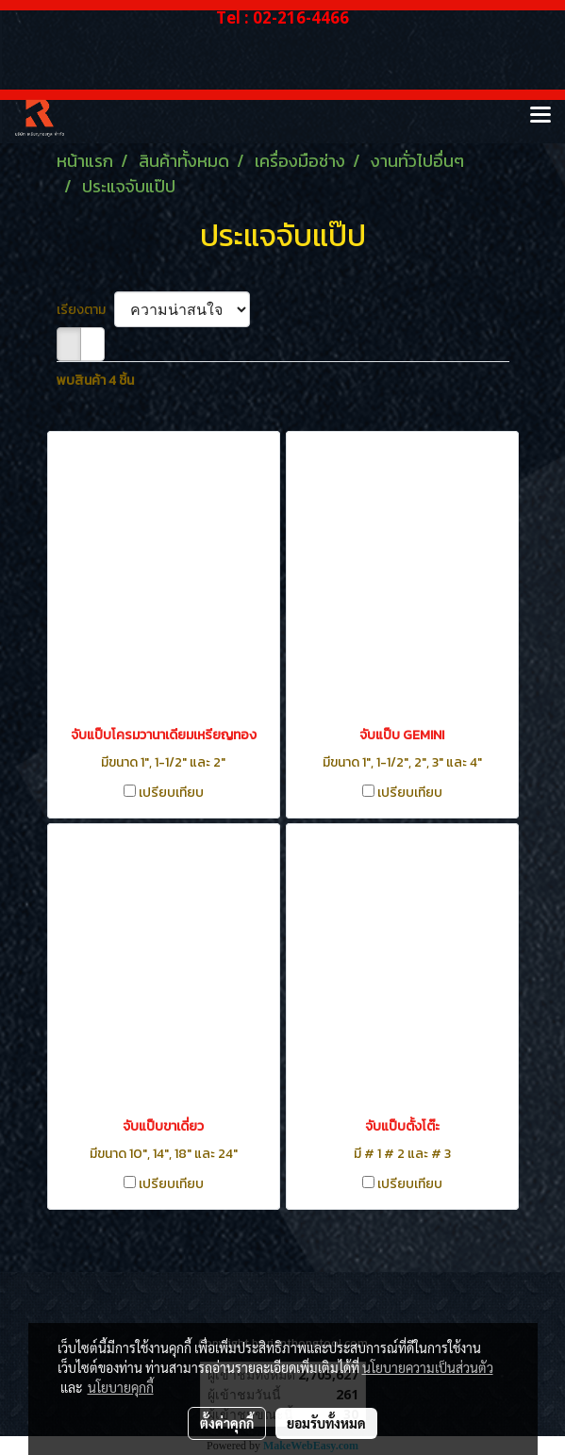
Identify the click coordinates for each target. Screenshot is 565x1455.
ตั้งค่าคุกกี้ (227, 1422)
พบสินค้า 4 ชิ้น (95, 380)
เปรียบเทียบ (171, 793)
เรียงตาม (85, 310)
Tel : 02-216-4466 (282, 17)
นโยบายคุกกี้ (121, 1387)
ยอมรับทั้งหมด (326, 1422)
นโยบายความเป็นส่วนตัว (427, 1367)
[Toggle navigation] (540, 116)
